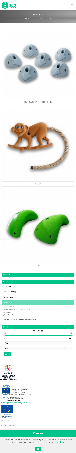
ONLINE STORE (36, 18)
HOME (27, 18)
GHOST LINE (8, 286)
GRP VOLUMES (10, 292)
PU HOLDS (8, 297)
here (62, 442)
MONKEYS (7, 312)
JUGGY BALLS (8, 315)
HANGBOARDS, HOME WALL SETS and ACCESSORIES (21, 319)
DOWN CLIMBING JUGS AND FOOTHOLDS (16, 309)
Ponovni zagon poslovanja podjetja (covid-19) (15, 403)
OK (38, 449)
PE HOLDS (47, 18)
